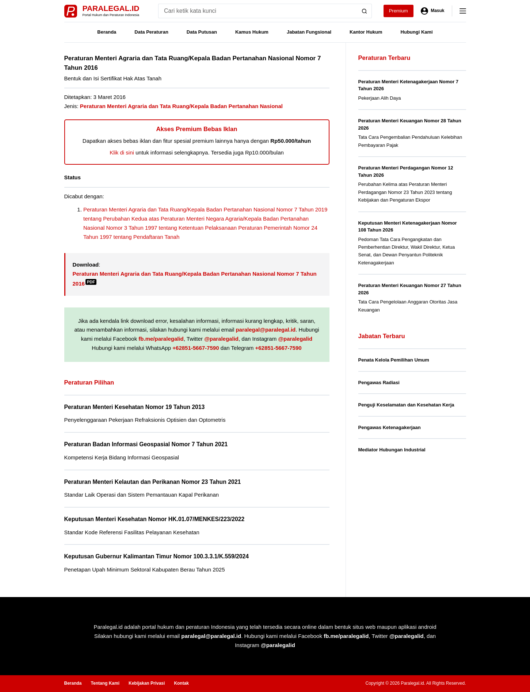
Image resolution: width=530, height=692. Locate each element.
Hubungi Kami (417, 32)
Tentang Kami (105, 683)
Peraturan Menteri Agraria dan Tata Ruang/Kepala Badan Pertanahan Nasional (181, 106)
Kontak (181, 683)
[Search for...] (257, 11)
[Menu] (463, 11)
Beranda (106, 32)
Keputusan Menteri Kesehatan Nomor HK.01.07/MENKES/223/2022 (154, 519)
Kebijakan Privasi (147, 683)
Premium (398, 11)
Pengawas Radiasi (379, 382)
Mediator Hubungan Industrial (392, 449)
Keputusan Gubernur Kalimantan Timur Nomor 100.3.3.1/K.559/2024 (156, 556)
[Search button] (364, 11)
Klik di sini (122, 152)
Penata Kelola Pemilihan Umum (393, 360)
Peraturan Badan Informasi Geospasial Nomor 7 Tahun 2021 (146, 444)
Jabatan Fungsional (309, 32)
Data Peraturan (151, 32)
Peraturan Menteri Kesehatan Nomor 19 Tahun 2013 (134, 407)
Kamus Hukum (251, 32)
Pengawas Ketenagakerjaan (389, 427)
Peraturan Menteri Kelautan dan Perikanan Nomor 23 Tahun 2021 (152, 482)
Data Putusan (202, 32)
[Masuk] (433, 11)
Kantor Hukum (366, 32)
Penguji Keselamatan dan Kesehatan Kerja (406, 405)
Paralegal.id (111, 8)
